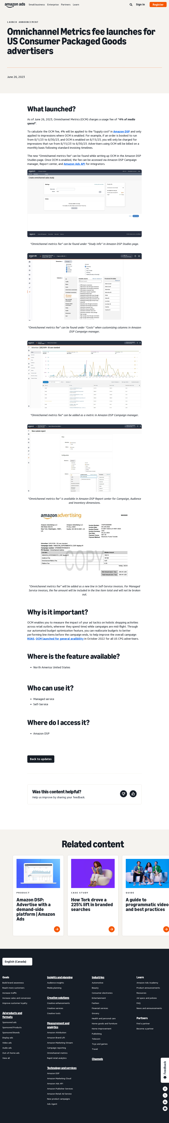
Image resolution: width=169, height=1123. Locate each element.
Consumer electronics (102, 993)
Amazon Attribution (56, 1032)
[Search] (131, 4)
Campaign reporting (56, 1047)
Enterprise (53, 4)
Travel (95, 1049)
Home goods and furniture (104, 1023)
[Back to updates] (40, 759)
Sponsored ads (9, 1022)
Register (158, 4)
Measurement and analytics (58, 1025)
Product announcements (148, 987)
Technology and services (62, 1068)
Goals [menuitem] (5, 977)
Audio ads (7, 1047)
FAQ (138, 1003)
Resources (141, 993)
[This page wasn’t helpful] (123, 794)
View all (6, 1058)
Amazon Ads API (74, 164)
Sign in (140, 4)
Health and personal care (104, 1018)
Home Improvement (101, 1028)
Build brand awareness (13, 982)
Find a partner (143, 1023)
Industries (98, 977)
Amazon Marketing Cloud (59, 1078)
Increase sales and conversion (16, 998)
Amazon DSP (121, 131)
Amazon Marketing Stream (60, 1042)
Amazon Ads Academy (147, 982)
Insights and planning (59, 977)
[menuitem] (17, 1040)
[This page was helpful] (133, 794)
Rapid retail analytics (57, 1058)
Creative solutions (58, 998)
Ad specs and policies (147, 998)
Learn (76, 4)
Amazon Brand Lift (56, 1037)
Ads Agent (52, 1104)
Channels (97, 1059)
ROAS (30, 638)
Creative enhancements (58, 1003)
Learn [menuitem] (140, 977)
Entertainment (99, 998)
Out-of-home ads (11, 1053)
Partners (66, 4)
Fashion (95, 1003)
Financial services (100, 1008)
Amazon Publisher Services (60, 1088)
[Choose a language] (17, 961)
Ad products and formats (12, 1015)
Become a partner (145, 1028)
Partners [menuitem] (142, 1018)
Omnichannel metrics (57, 1053)
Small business (37, 4)
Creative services (55, 1008)
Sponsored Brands (11, 1032)
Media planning (54, 987)
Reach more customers (13, 987)
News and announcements (149, 1008)
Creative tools (53, 1013)
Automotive (97, 982)
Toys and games (100, 1044)
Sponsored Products (12, 1027)
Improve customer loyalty (14, 1003)
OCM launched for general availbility (60, 638)
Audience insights (55, 982)
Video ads (7, 1042)
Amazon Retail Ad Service (59, 1093)
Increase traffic (9, 993)
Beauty (95, 987)
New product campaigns (58, 1098)
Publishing (97, 1033)
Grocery (95, 1013)
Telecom (96, 1038)
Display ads (7, 1037)
